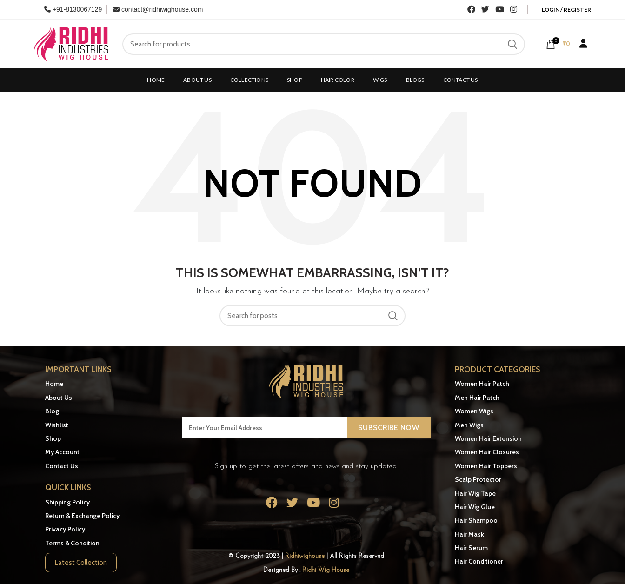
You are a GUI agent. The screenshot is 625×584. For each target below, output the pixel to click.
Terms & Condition (72, 543)
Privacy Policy (65, 529)
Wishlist (56, 425)
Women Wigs (474, 411)
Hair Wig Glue (475, 507)
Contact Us (61, 466)
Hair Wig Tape (475, 493)
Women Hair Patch (482, 383)
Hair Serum (471, 548)
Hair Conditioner (479, 561)
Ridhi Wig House (325, 570)
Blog (52, 411)
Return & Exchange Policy (82, 515)
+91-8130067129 (73, 9)
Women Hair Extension (488, 438)
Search (512, 44)
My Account (62, 452)
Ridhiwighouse (305, 556)
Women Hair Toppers (486, 466)
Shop (53, 438)
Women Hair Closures (487, 452)
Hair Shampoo (476, 520)
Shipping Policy (67, 502)
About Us (58, 397)
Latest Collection (81, 562)
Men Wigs (469, 425)
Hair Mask (469, 534)
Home (54, 383)
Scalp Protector (478, 479)
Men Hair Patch (477, 397)
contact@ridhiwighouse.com (158, 9)
